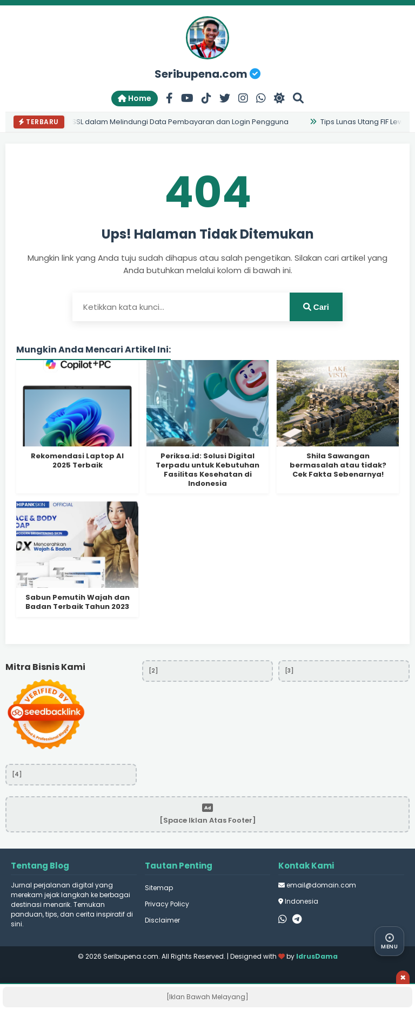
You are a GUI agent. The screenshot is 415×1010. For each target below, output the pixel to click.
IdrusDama (317, 956)
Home (134, 98)
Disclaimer (162, 920)
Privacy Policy (167, 904)
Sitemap (159, 887)
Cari (316, 306)
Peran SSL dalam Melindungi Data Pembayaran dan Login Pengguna (167, 122)
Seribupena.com (207, 74)
